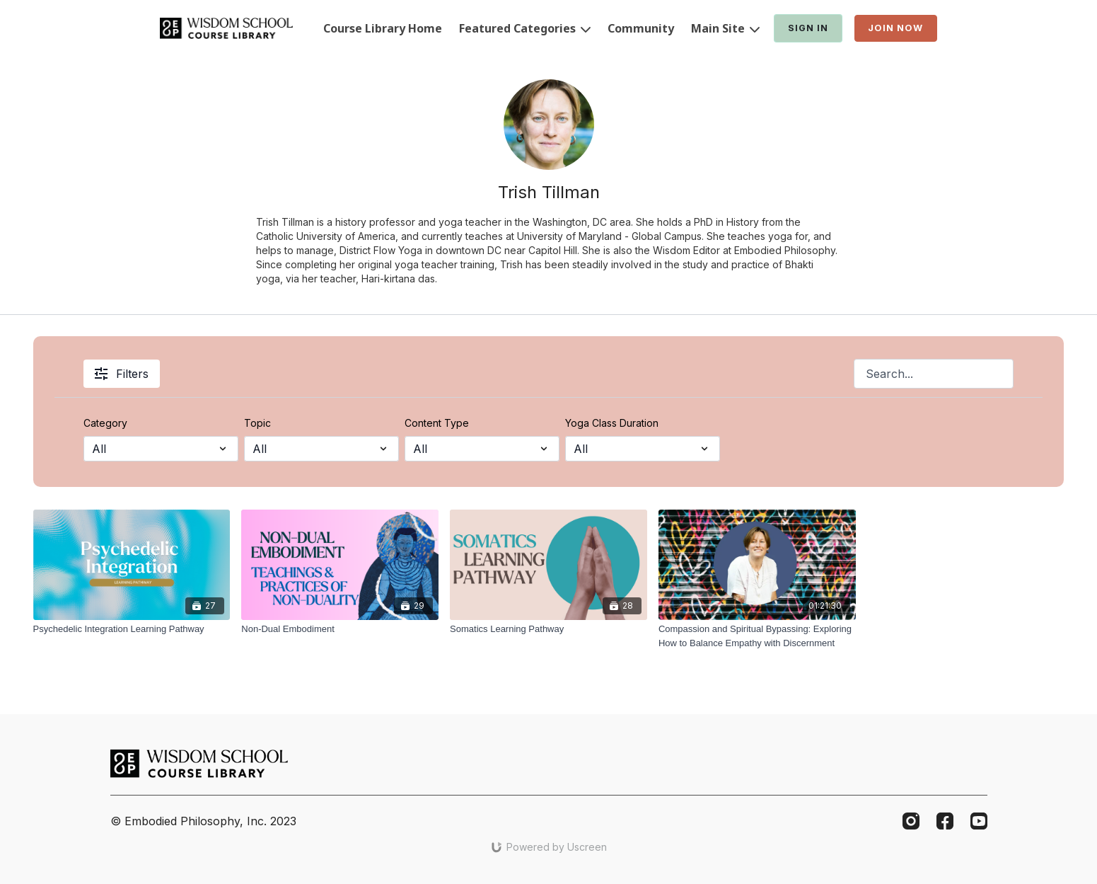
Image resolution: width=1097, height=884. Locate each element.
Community (641, 28)
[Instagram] (910, 821)
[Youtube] (978, 821)
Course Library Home (382, 28)
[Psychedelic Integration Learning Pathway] (132, 629)
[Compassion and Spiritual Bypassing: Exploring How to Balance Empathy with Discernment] (757, 636)
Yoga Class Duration (611, 423)
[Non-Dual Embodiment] (340, 629)
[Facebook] (944, 821)
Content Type (437, 423)
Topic (257, 423)
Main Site (725, 28)
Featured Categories (525, 28)
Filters (122, 374)
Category (105, 423)
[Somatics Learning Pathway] (548, 629)
